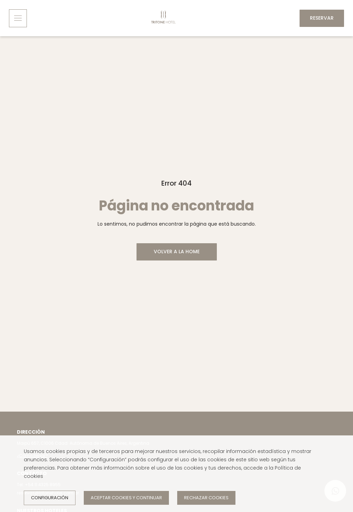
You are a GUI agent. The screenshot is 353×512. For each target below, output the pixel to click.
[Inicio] (163, 18)
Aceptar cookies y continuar (126, 497)
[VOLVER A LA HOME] (177, 251)
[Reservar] (322, 18)
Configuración (49, 497)
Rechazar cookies (206, 497)
